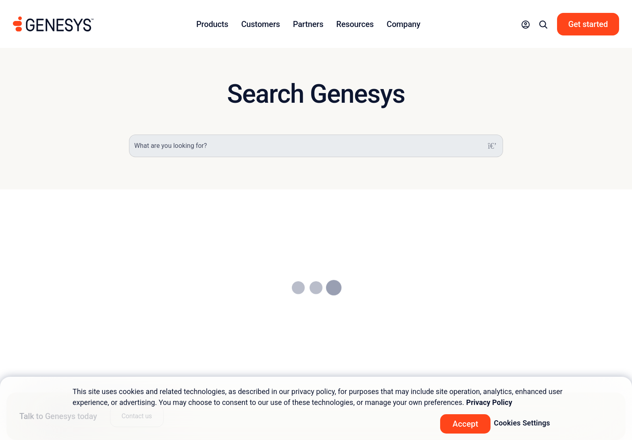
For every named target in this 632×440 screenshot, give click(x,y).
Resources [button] (355, 24)
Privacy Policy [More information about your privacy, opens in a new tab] (489, 402)
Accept (465, 424)
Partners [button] (308, 24)
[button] (525, 24)
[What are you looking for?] (316, 146)
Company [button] (403, 24)
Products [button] (212, 24)
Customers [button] (260, 24)
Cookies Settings (522, 423)
